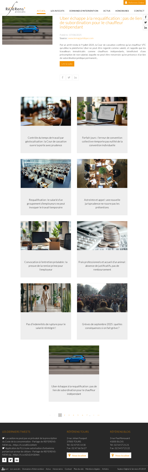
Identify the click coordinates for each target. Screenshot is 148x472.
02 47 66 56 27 (79, 448)
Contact (139, 11)
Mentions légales (93, 469)
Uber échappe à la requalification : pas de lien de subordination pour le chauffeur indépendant (74, 390)
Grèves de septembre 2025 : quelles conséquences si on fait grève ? (102, 326)
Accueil (41, 11)
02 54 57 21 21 (121, 444)
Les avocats (57, 11)
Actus (106, 11)
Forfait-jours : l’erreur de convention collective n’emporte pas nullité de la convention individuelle (102, 141)
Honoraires (122, 11)
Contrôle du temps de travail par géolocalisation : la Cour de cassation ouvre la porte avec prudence (45, 141)
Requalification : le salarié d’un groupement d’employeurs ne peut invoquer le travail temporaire (46, 203)
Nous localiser (79, 455)
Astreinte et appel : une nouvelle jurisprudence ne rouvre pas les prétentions (102, 203)
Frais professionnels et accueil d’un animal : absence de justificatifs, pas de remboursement (102, 265)
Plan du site (79, 469)
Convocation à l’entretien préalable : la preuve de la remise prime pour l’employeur (45, 265)
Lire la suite (67, 63)
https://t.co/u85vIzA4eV (25, 444)
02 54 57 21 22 (122, 448)
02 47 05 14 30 (78, 444)
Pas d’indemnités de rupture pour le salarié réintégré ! (46, 326)
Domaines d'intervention (84, 11)
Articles (105, 469)
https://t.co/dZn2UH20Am (26, 454)
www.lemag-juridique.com (81, 38)
